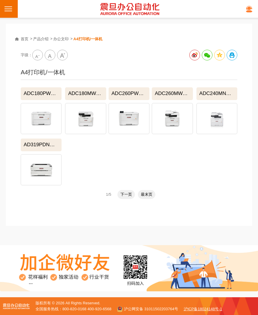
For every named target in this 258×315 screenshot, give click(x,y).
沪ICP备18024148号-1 (203, 309)
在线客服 (249, 9)
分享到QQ (232, 55)
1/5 (108, 194)
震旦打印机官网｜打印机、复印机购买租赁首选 (130, 9)
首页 (24, 39)
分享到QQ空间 (219, 55)
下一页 (126, 194)
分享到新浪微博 (194, 55)
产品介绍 (41, 39)
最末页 (146, 194)
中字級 (50, 55)
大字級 (62, 55)
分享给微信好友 (207, 55)
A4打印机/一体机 (87, 39)
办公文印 (61, 39)
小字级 (37, 55)
